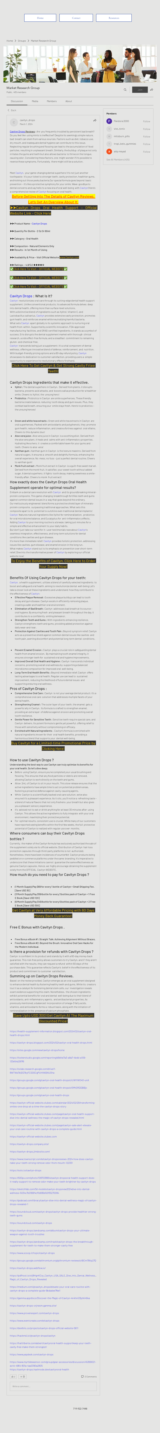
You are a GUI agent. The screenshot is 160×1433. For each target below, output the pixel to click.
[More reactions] (22, 1377)
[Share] (95, 120)
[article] (53, 755)
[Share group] (151, 89)
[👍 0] (13, 1377)
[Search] (125, 90)
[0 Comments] (89, 1376)
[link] (17, 101)
